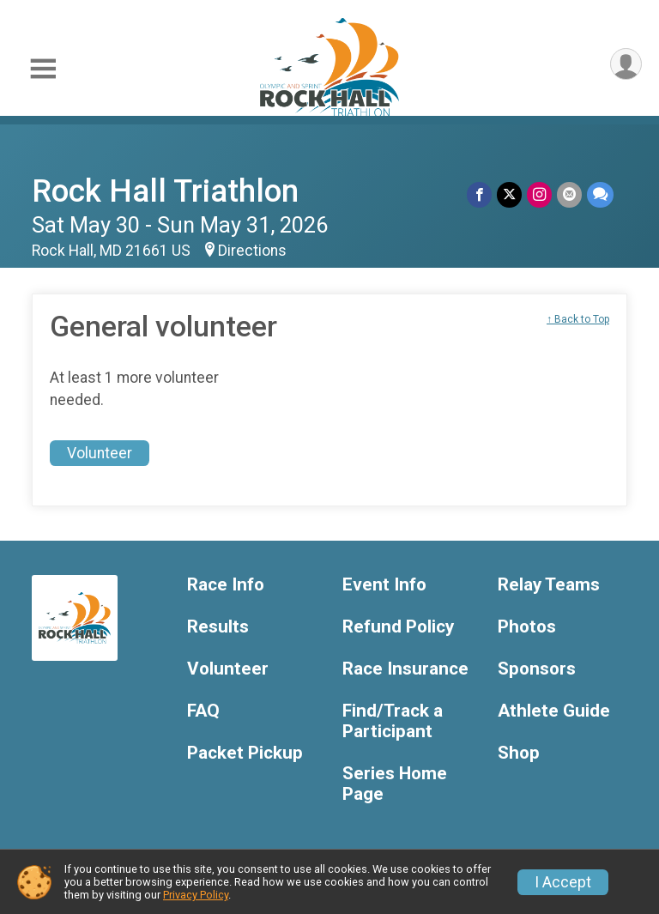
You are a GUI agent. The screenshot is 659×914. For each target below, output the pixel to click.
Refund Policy (398, 627)
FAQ (203, 711)
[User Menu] (626, 64)
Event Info (384, 585)
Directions (252, 250)
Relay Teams (549, 585)
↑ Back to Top (578, 319)
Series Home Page (394, 784)
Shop (519, 753)
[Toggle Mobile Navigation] (43, 69)
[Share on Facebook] (479, 194)
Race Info (225, 585)
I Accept (563, 882)
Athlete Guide (554, 711)
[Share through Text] (600, 194)
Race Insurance (405, 669)
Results (218, 627)
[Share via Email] (569, 194)
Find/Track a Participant (392, 721)
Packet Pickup (245, 753)
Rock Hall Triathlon (165, 191)
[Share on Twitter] (509, 194)
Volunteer (99, 453)
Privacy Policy (195, 894)
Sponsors (537, 669)
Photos (527, 627)
